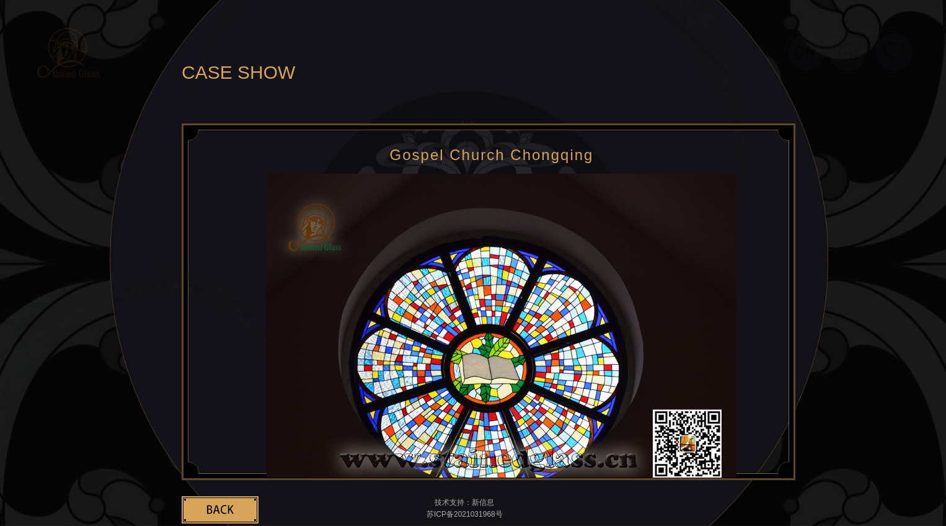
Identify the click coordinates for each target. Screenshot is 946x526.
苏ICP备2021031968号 (465, 514)
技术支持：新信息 (464, 502)
